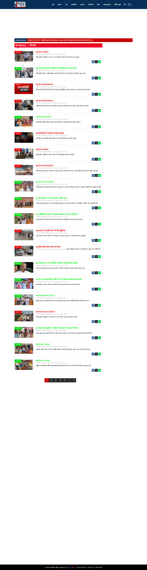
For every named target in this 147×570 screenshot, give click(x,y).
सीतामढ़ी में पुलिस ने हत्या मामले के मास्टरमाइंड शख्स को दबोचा (55, 154)
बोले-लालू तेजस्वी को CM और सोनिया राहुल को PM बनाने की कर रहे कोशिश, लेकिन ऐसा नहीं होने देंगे (67, 203)
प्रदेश (60, 4)
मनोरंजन (90, 4)
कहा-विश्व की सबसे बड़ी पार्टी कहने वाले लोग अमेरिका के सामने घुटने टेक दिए (59, 219)
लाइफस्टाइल (107, 4)
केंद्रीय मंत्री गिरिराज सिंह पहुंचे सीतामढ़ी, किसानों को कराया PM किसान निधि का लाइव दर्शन (63, 366)
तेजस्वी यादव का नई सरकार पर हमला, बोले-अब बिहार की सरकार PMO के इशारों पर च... (61, 40)
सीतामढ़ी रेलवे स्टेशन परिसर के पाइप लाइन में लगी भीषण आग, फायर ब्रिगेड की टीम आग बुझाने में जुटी (67, 171)
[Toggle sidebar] (129, 4)
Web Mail (99, 567)
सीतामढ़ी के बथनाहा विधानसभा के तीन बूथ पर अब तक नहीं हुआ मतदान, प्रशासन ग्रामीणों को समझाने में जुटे (68, 187)
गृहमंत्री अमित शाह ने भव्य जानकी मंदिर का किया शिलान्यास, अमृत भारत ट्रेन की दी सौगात (63, 349)
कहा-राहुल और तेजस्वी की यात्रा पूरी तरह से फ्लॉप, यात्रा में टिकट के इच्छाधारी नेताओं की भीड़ (64, 333)
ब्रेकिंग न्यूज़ (117, 4)
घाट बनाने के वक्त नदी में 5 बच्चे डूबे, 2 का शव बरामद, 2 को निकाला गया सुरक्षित (61, 236)
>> (74, 380)
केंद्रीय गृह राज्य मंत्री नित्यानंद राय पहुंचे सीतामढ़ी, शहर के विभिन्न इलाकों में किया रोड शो (62, 301)
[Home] (53, 4)
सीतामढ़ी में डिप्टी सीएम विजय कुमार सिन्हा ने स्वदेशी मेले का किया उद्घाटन (58, 122)
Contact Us (90, 567)
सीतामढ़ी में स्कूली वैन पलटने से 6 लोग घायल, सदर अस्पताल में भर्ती (56, 317)
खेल (98, 4)
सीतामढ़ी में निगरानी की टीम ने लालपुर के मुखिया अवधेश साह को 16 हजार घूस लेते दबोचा (63, 90)
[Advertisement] (73, 24)
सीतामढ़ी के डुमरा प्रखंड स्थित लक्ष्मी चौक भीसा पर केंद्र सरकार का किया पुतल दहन (61, 73)
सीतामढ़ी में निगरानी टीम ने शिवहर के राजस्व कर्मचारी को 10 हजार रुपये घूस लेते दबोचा (62, 106)
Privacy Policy (81, 567)
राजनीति (73, 4)
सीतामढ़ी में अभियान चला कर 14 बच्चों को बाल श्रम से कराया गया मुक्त (57, 57)
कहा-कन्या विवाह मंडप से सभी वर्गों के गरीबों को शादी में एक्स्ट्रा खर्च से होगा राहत (60, 268)
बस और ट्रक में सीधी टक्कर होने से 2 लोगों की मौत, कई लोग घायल (56, 138)
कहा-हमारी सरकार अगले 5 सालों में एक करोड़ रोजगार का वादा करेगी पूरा (58, 284)
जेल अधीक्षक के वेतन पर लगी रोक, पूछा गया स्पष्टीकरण (83, 249)
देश (67, 4)
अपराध (82, 4)
